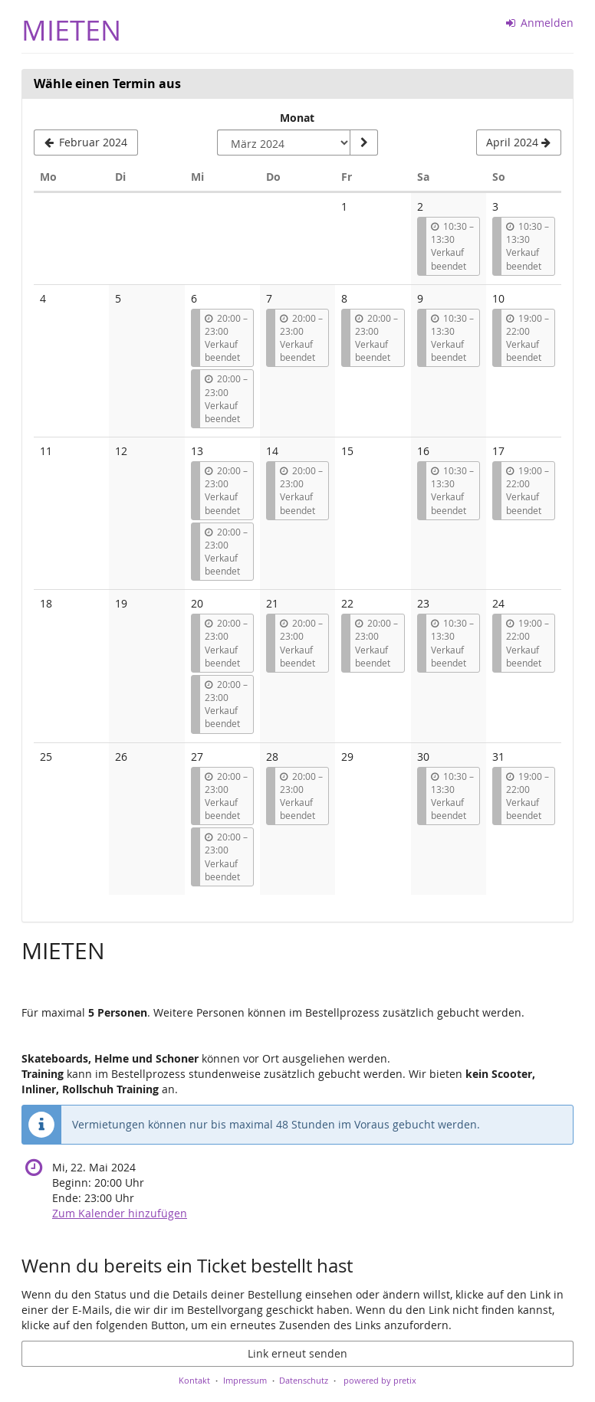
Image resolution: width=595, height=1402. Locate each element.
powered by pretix (380, 1380)
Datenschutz (303, 1380)
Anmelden (540, 22)
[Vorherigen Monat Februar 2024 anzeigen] (86, 142)
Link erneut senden (297, 1353)
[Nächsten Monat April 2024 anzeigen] (518, 142)
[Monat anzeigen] (363, 142)
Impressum (245, 1380)
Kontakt (194, 1380)
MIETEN (71, 30)
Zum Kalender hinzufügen (119, 1213)
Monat (297, 117)
